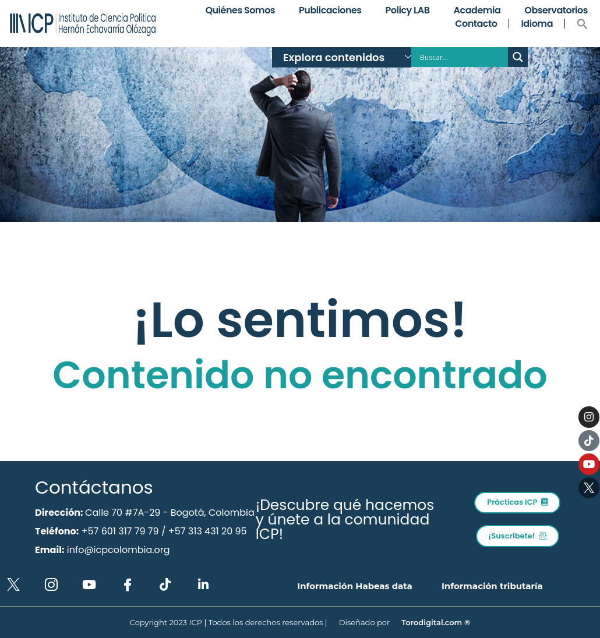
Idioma (537, 23)
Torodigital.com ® (435, 622)
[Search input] (462, 57)
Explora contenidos (347, 57)
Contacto (476, 23)
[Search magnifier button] (518, 57)
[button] (582, 23)
